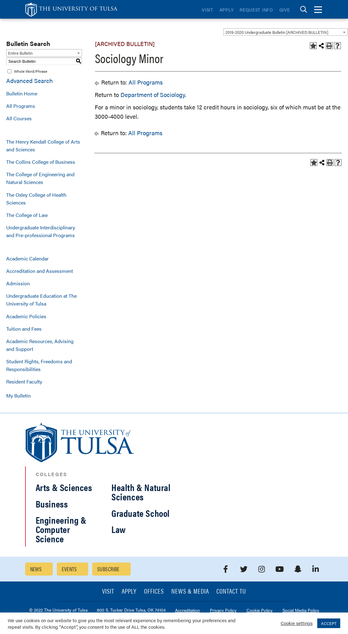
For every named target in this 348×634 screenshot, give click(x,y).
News (36, 569)
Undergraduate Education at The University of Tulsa (41, 299)
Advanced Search (29, 80)
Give (284, 10)
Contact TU (231, 591)
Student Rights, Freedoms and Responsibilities (39, 365)
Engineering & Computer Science (61, 529)
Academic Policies (26, 316)
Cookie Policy (259, 610)
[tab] (303, 9)
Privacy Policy (223, 610)
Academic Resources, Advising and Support (40, 345)
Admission (18, 283)
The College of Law (27, 214)
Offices (154, 591)
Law (118, 529)
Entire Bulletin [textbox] (20, 53)
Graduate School (140, 513)
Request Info (256, 10)
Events (69, 569)
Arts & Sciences (64, 487)
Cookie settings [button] (297, 623)
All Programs (20, 105)
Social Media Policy (300, 610)
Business (52, 503)
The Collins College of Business (40, 161)
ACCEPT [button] (329, 623)
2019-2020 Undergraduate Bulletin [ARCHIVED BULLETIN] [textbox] (276, 32)
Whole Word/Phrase (30, 71)
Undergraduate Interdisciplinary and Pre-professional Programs (40, 231)
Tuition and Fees (24, 328)
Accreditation (187, 610)
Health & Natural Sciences (141, 491)
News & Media (190, 591)
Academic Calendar (27, 258)
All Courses (19, 118)
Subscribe (108, 569)
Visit (207, 10)
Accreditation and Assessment (39, 270)
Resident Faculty (24, 381)
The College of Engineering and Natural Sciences (40, 178)
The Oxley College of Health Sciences (36, 198)
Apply (226, 10)
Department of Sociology (152, 94)
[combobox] (286, 32)
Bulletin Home (21, 93)
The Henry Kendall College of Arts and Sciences (43, 145)
